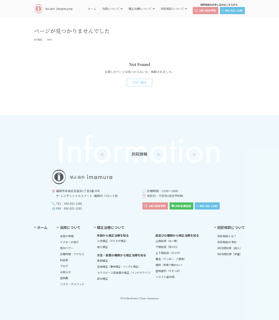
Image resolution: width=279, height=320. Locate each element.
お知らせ (65, 272)
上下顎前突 (169, 253)
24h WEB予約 (207, 10)
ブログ (64, 266)
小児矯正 (112, 241)
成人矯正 (102, 247)
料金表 (64, 260)
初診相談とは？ (226, 236)
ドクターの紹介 (69, 242)
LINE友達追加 (182, 206)
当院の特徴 (67, 236)
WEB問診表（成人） (229, 248)
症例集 (64, 278)
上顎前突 (167, 241)
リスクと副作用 (165, 277)
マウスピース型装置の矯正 (124, 273)
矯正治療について (140, 9)
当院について (111, 9)
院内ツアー (66, 248)
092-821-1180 (234, 10)
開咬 (170, 265)
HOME (38, 39)
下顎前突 (167, 247)
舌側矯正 (119, 267)
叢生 (171, 259)
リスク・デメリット (72, 284)
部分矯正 (102, 279)
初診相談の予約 (226, 242)
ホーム (92, 9)
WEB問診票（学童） (229, 254)
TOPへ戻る (139, 82)
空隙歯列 (168, 271)
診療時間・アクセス (72, 254)
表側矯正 (102, 261)
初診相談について (172, 9)
